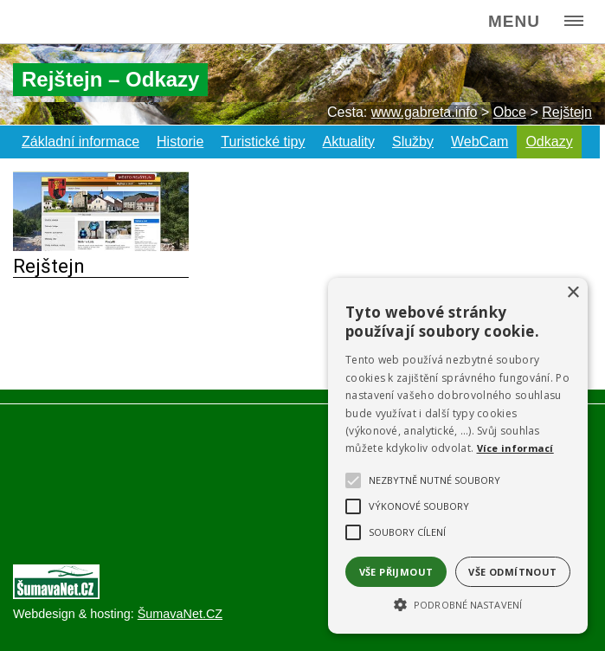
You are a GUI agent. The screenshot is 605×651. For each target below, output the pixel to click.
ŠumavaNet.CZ (180, 614)
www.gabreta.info (424, 112)
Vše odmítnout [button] (512, 571)
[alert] (458, 456)
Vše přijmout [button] (396, 571)
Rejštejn (49, 266)
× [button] (572, 293)
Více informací (515, 448)
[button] (457, 603)
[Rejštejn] (101, 246)
